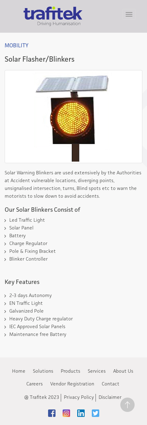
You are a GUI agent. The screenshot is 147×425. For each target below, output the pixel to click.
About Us (123, 371)
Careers (34, 384)
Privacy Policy (79, 397)
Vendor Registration (72, 384)
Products (70, 371)
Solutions (43, 371)
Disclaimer (110, 397)
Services (97, 371)
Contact (110, 384)
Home (18, 371)
